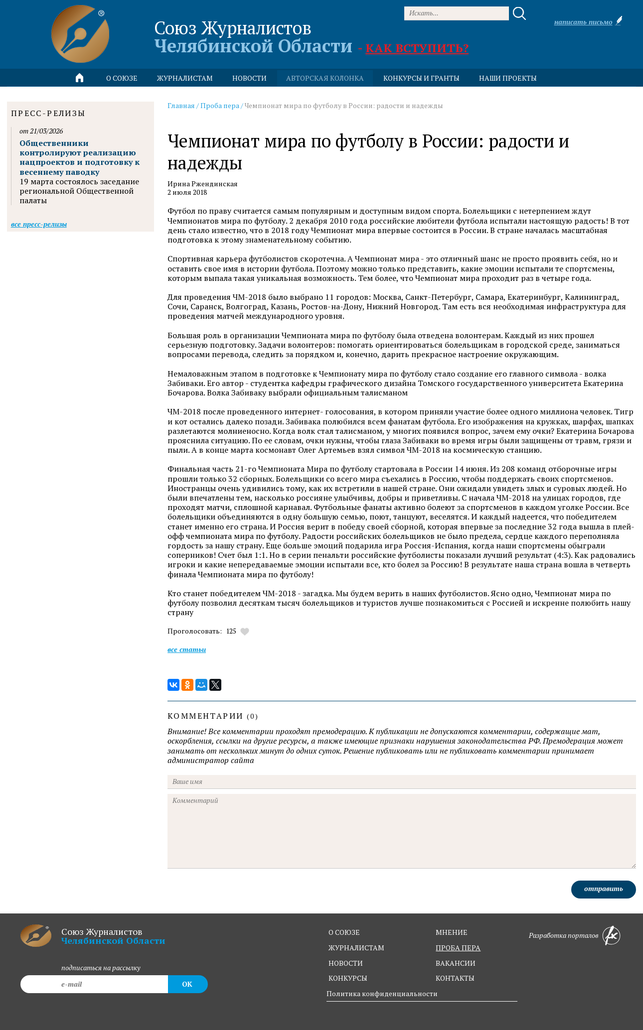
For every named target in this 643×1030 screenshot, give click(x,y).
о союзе (344, 932)
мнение (452, 932)
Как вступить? (417, 48)
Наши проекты (508, 78)
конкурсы (347, 978)
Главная (181, 105)
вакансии (456, 963)
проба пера (458, 947)
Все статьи (186, 649)
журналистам (356, 947)
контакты (455, 978)
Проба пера (219, 105)
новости (249, 78)
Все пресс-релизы (39, 224)
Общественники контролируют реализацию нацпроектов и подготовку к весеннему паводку (79, 157)
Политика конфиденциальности (382, 993)
